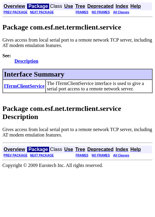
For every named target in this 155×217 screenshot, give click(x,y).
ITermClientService (24, 86)
